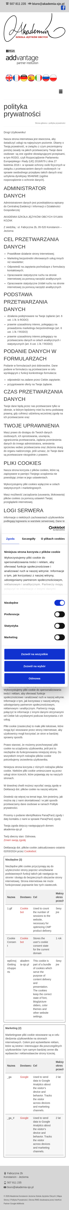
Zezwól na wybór (34, 666)
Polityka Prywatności (18, 1200)
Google (24, 1076)
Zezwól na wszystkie (34, 654)
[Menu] (60, 92)
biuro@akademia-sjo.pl (48, 3)
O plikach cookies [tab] (53, 538)
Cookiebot (30, 851)
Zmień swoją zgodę (15, 840)
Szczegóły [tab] (28, 538)
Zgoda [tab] (10, 538)
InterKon (58, 1200)
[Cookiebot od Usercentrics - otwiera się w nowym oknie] (49, 528)
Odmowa (34, 678)
